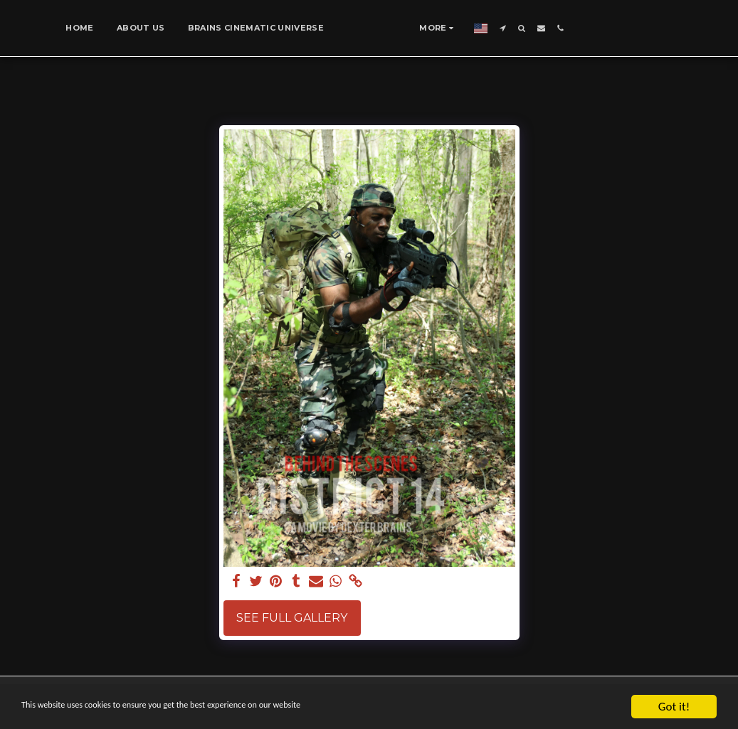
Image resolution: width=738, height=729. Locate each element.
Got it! (674, 706)
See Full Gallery (291, 617)
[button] (545, 28)
